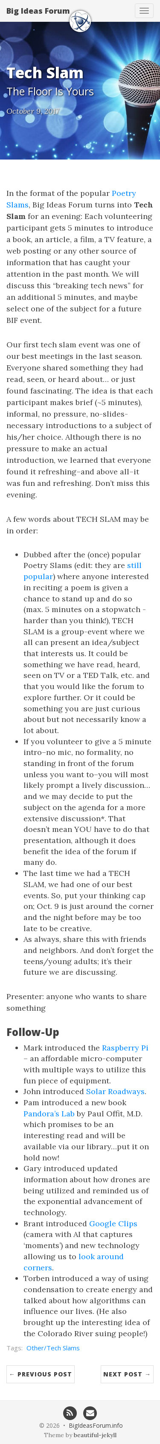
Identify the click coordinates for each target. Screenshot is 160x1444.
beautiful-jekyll (95, 1435)
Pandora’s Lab (49, 1114)
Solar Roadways (115, 1091)
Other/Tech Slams (53, 1347)
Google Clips (113, 1223)
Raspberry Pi (125, 1048)
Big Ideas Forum (38, 11)
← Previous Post (40, 1374)
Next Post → (127, 1374)
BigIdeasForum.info (96, 1425)
